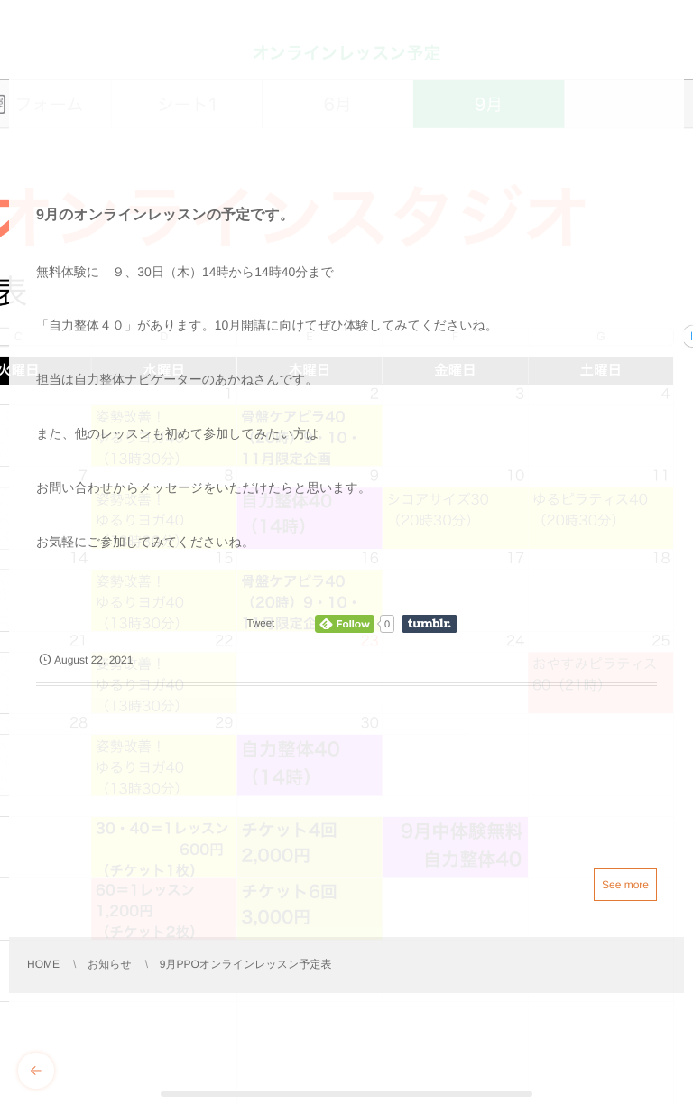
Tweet (261, 623)
